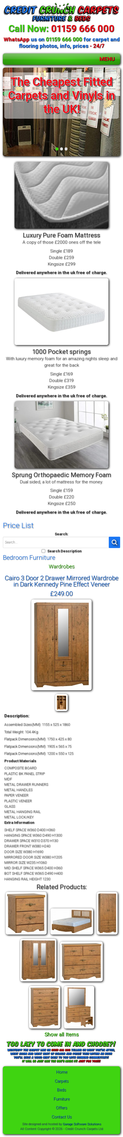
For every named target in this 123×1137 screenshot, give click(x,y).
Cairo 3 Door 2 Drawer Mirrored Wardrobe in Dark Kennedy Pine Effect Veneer (61, 581)
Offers (61, 1107)
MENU (107, 59)
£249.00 (61, 593)
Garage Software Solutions (82, 1124)
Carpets (62, 1081)
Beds (61, 1090)
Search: (61, 534)
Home (61, 1072)
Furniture (61, 1099)
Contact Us (62, 1117)
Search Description (64, 551)
